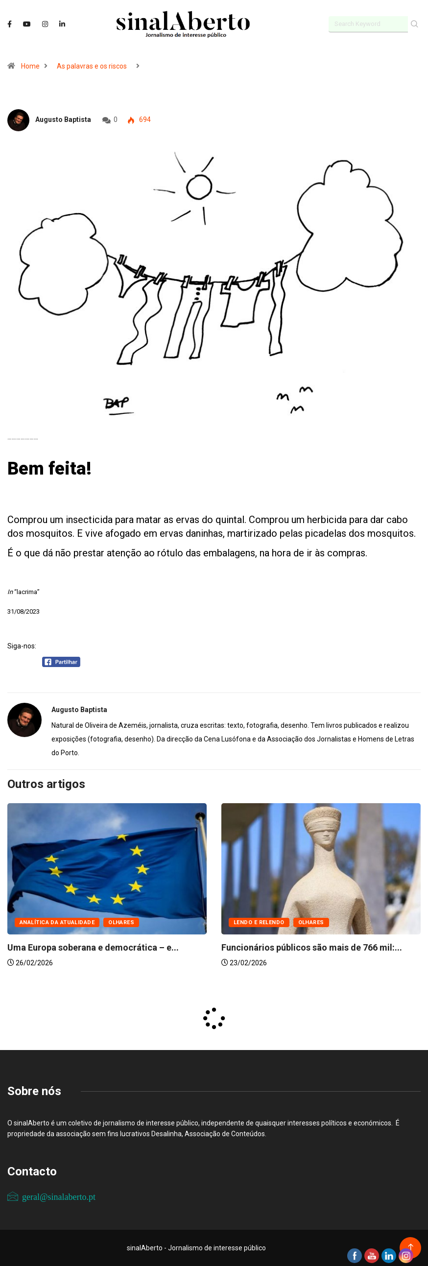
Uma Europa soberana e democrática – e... (93, 947)
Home (30, 66)
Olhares (121, 922)
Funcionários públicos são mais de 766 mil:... (311, 947)
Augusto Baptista (63, 119)
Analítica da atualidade (57, 922)
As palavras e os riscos (92, 66)
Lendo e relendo (259, 922)
